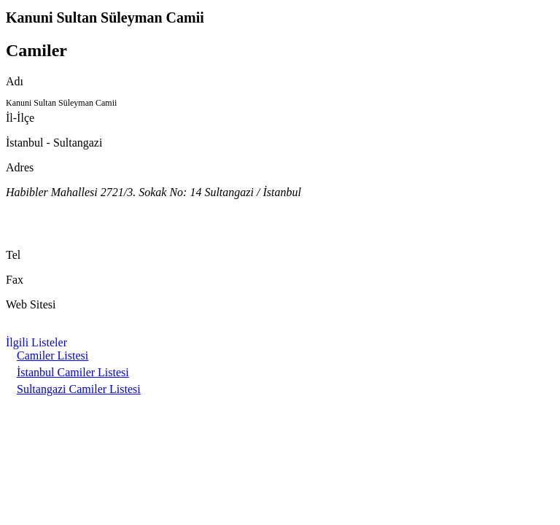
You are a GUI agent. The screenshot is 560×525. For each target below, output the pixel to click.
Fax (14, 279)
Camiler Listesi (52, 355)
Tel (13, 255)
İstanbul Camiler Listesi (73, 372)
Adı (14, 81)
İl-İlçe (20, 118)
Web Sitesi (30, 304)
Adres (20, 167)
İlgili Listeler (36, 342)
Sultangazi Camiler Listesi (79, 389)
